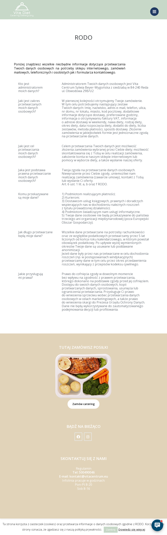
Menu (156, 10)
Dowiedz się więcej (131, 529)
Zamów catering (83, 404)
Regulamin (83, 468)
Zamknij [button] (110, 529)
